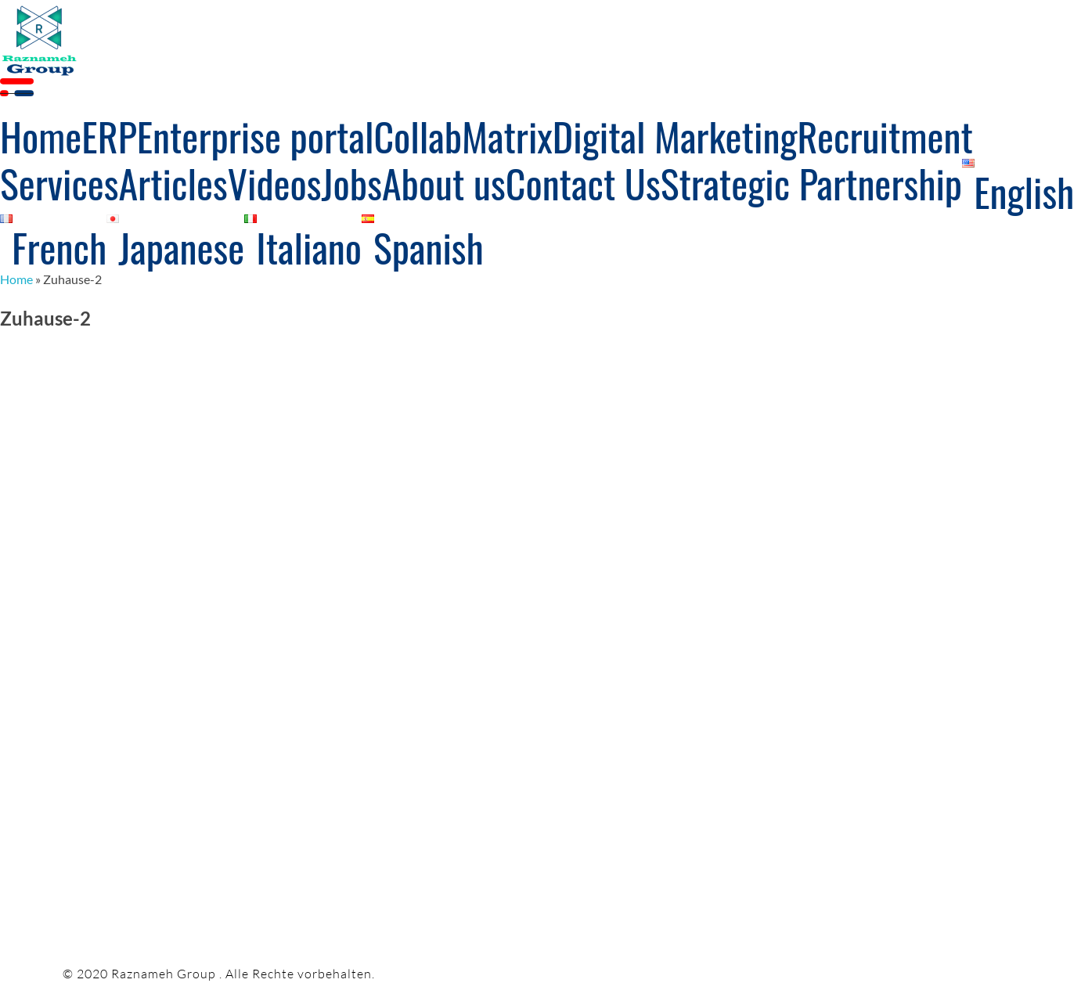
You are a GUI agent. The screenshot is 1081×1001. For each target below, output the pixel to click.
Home (16, 279)
